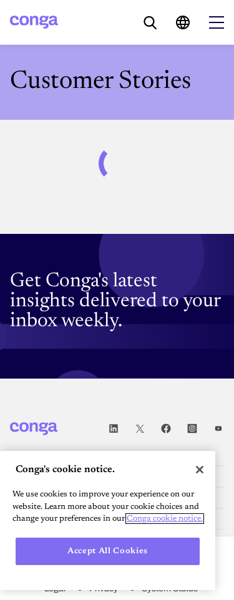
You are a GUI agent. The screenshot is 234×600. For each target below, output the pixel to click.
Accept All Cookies (107, 551)
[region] (107, 520)
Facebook (166, 429)
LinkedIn (113, 429)
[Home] (34, 22)
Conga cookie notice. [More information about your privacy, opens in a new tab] (165, 519)
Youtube (218, 429)
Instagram (192, 429)
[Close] (199, 469)
